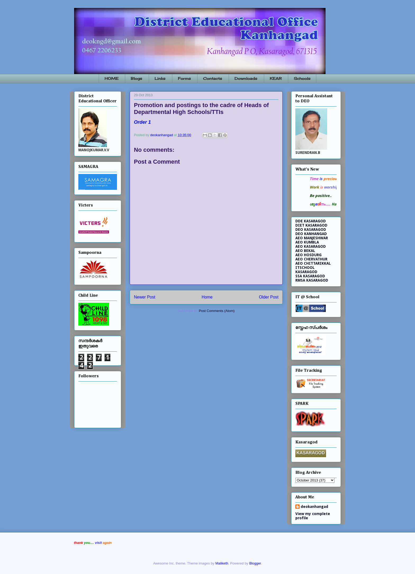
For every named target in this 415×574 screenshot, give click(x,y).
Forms (184, 78)
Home (207, 297)
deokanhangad (314, 506)
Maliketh (221, 563)
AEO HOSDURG (308, 255)
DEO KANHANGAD (311, 234)
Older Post (268, 297)
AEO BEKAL (305, 251)
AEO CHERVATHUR (311, 259)
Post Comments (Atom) (216, 311)
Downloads (245, 78)
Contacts (212, 78)
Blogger (255, 563)
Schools (302, 78)
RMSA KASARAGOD (311, 280)
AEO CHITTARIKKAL (313, 263)
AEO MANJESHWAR (311, 238)
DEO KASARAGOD (310, 229)
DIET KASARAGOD (311, 225)
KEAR (276, 78)
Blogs (136, 78)
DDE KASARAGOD (310, 221)
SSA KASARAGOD (310, 276)
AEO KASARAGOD (310, 246)
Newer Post (144, 297)
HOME (112, 78)
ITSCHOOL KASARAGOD (306, 269)
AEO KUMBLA (307, 242)
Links (160, 78)
